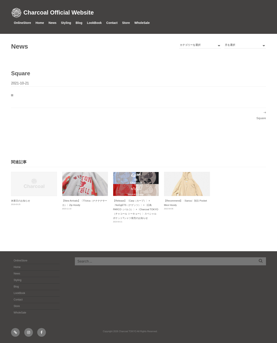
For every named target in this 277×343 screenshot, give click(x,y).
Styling (66, 23)
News (52, 23)
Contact (112, 23)
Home (39, 23)
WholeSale (142, 23)
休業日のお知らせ (20, 200)
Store (126, 23)
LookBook (94, 23)
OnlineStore (22, 23)
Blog (79, 23)
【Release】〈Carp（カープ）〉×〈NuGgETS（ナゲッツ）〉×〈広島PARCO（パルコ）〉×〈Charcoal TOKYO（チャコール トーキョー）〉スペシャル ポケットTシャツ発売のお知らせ (135, 209)
